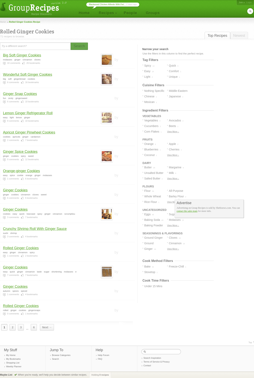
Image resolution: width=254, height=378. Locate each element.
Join (241, 2)
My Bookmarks (13, 359)
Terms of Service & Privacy (156, 362)
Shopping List (12, 363)
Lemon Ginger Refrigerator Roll (28, 113)
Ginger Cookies (15, 190)
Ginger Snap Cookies (20, 94)
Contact (147, 365)
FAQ (100, 359)
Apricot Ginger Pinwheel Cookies (29, 132)
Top (250, 342)
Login (249, 2)
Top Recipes (217, 36)
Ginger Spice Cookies (20, 152)
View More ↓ (173, 131)
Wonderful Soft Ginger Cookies (27, 75)
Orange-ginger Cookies (21, 171)
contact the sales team (187, 211)
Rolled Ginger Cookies (21, 248)
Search (55, 359)
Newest (239, 36)
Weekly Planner (13, 366)
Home (3, 22)
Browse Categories (61, 355)
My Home (10, 355)
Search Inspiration (152, 358)
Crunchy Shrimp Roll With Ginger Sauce (35, 229)
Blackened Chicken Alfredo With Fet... (107, 4)
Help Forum (103, 355)
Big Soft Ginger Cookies (22, 55)
